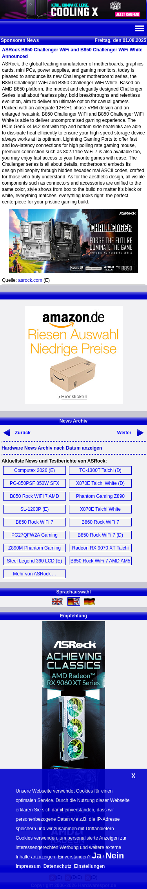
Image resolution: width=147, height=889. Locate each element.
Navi (139, 28)
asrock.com (30, 280)
